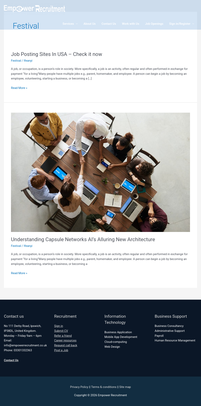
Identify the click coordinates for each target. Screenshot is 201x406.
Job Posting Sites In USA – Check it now (56, 54)
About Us (90, 24)
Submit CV (61, 331)
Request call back (65, 345)
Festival (16, 60)
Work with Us (130, 24)
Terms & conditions (103, 387)
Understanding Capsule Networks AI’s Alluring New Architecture (83, 239)
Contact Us (108, 24)
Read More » (19, 88)
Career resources (65, 340)
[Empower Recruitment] (34, 8)
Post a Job (61, 350)
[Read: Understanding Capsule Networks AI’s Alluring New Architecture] (100, 172)
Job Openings (154, 24)
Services (68, 24)
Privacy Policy (79, 387)
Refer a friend (63, 336)
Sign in (58, 326)
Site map (125, 387)
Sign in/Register (179, 24)
